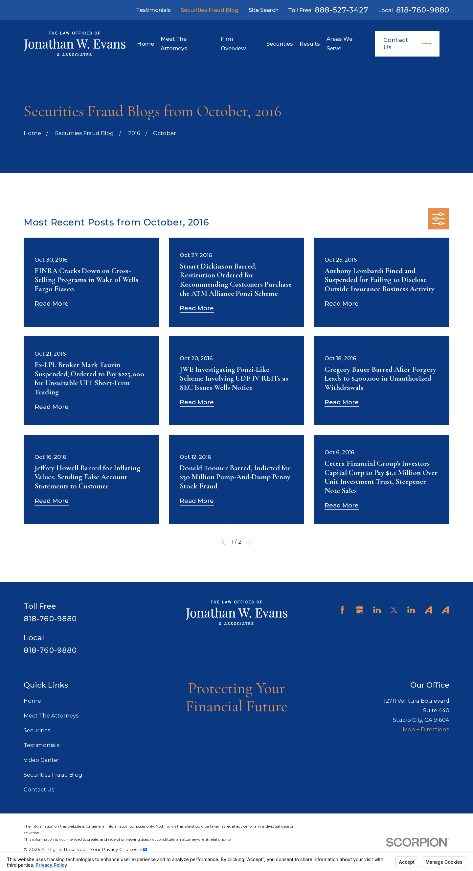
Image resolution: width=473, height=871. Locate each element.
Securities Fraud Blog (210, 10)
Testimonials (153, 10)
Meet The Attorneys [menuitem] (174, 43)
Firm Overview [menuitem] (233, 43)
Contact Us (407, 43)
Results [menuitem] (310, 43)
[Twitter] (394, 610)
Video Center (41, 760)
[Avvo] (428, 610)
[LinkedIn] (377, 610)
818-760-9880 (422, 10)
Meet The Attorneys (51, 715)
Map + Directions (426, 729)
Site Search (264, 10)
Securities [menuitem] (279, 43)
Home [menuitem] (145, 43)
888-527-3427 (341, 10)
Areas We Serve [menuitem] (339, 43)
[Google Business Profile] (359, 610)
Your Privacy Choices (118, 849)
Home (32, 700)
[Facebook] (342, 610)
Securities (37, 730)
